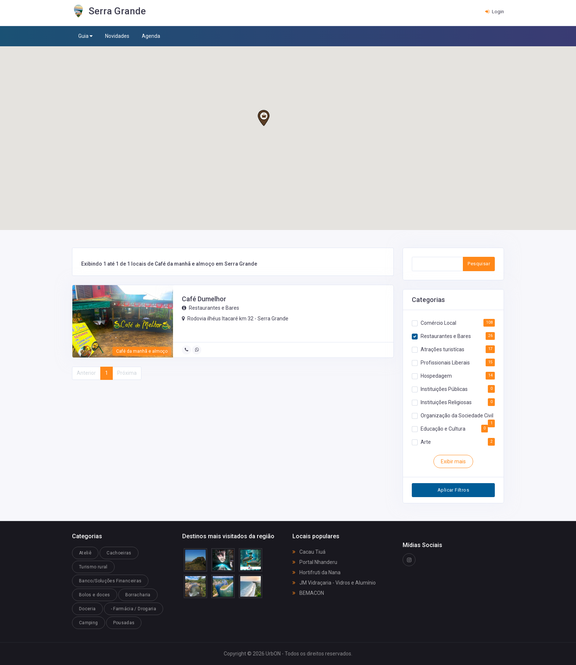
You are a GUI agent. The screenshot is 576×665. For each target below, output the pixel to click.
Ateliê (85, 553)
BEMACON (308, 593)
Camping (88, 622)
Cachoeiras (119, 553)
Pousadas (124, 622)
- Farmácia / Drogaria (133, 608)
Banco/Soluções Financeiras (110, 580)
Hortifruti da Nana (316, 572)
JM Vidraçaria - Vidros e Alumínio (334, 583)
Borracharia (138, 594)
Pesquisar (479, 263)
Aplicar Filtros (453, 490)
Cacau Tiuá (308, 552)
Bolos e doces (94, 594)
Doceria (87, 608)
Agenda (151, 36)
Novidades (117, 36)
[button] (264, 118)
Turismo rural (93, 566)
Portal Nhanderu (314, 562)
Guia (85, 36)
